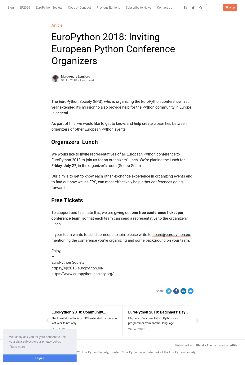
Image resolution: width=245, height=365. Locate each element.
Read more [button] (17, 346)
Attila (233, 345)
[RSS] (185, 7)
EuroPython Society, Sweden (101, 352)
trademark (153, 352)
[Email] (191, 291)
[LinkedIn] (183, 291)
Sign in (213, 7)
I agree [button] (39, 358)
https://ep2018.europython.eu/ (77, 268)
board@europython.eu (171, 234)
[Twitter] (193, 7)
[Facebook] (176, 291)
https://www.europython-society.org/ (82, 274)
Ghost (200, 345)
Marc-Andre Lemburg (75, 76)
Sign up (230, 7)
